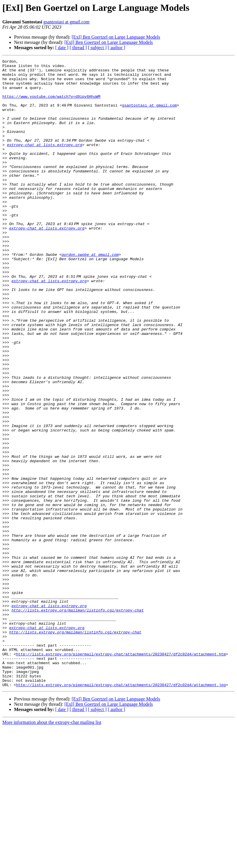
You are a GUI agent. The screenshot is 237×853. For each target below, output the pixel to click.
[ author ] (116, 47)
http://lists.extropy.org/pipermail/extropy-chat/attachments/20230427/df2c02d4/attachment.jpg (121, 810)
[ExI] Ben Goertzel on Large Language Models (116, 37)
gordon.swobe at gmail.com (90, 294)
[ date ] (61, 47)
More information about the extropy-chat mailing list (51, 847)
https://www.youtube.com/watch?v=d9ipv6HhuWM (51, 104)
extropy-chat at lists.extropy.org (44, 162)
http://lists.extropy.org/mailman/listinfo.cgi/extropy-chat (77, 720)
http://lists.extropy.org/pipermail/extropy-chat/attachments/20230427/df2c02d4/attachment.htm (121, 773)
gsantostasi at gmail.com (66, 21)
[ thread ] (78, 47)
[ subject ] (97, 47)
